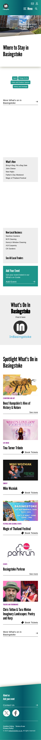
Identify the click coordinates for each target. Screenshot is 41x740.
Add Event (11, 281)
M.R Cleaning (11, 239)
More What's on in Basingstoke (12, 101)
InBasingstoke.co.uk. (15, 731)
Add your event (9, 699)
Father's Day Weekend (15, 175)
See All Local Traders (14, 258)
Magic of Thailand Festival (16, 178)
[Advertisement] (20, 129)
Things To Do (23, 78)
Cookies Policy (8, 726)
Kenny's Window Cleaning (16, 242)
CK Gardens (10, 249)
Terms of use (20, 726)
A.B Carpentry (11, 245)
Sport (15, 78)
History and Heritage (20, 86)
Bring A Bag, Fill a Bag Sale (16, 165)
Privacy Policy (8, 728)
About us (6, 695)
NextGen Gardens (13, 236)
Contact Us (8, 705)
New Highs (10, 172)
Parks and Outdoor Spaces (20, 82)
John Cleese (11, 168)
